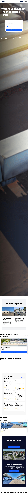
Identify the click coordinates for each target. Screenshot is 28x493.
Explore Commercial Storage (14, 446)
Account (25, 1)
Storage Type (9, 22)
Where (16, 22)
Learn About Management (14, 471)
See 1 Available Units (14, 352)
